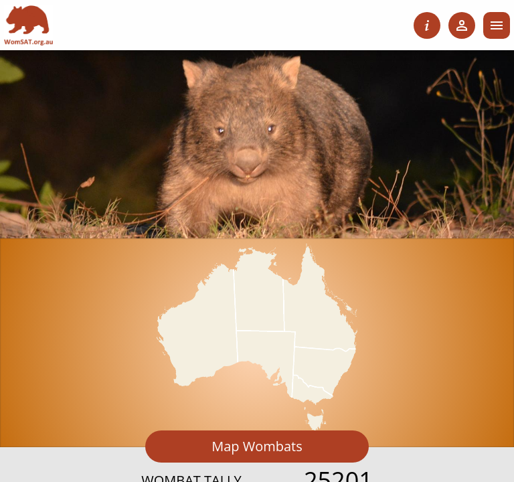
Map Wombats (257, 446)
